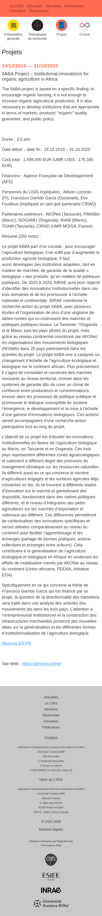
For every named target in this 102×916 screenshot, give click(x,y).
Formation (17, 11)
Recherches (74, 6)
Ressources (38, 11)
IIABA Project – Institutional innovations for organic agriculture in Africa (45, 76)
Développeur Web (51, 845)
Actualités (35, 6)
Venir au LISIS (51, 780)
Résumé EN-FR (16, 643)
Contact (51, 738)
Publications (51, 727)
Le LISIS (16, 6)
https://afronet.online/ (41, 663)
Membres (53, 6)
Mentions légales (51, 829)
